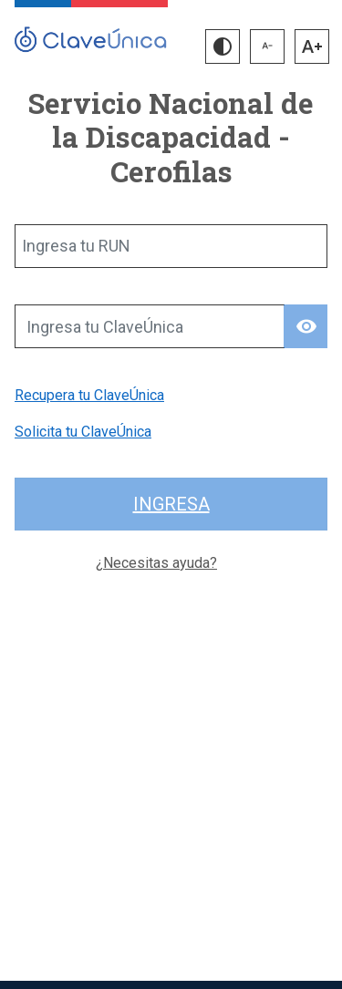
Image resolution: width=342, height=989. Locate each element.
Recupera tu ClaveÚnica (89, 395)
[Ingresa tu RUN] (171, 246)
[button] (222, 46)
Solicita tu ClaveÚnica (83, 431)
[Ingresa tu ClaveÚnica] (150, 326)
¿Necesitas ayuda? (156, 563)
